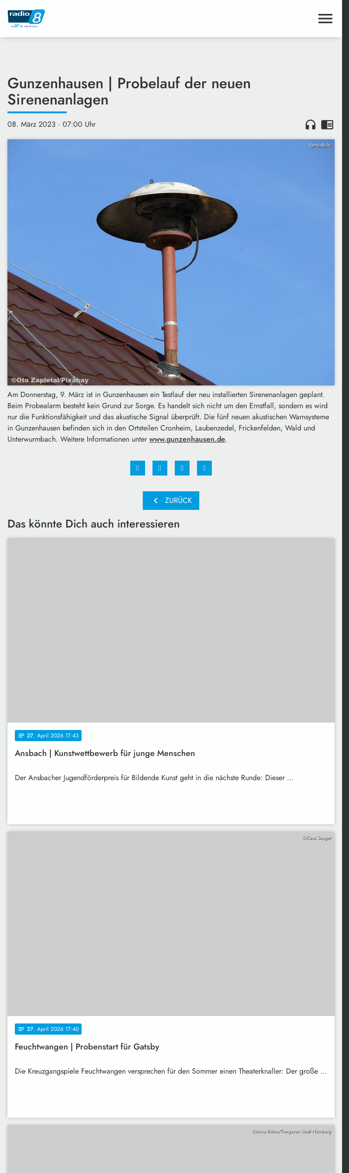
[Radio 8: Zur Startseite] (89, 18)
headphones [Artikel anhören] (310, 124)
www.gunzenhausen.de (187, 439)
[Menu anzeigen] (325, 18)
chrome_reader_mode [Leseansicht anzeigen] (327, 124)
